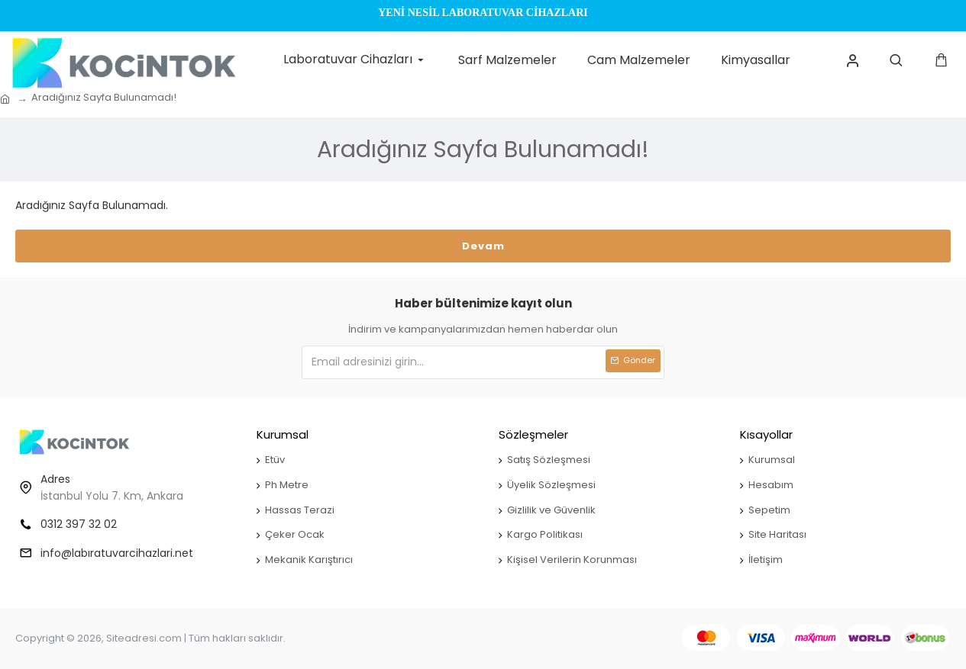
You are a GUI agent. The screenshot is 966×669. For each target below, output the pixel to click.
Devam (483, 246)
